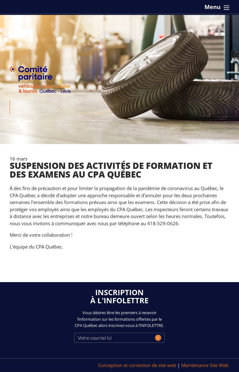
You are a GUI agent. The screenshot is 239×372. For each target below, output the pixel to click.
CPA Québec (44, 81)
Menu (212, 7)
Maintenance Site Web (204, 365)
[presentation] (121, 343)
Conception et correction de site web (137, 365)
